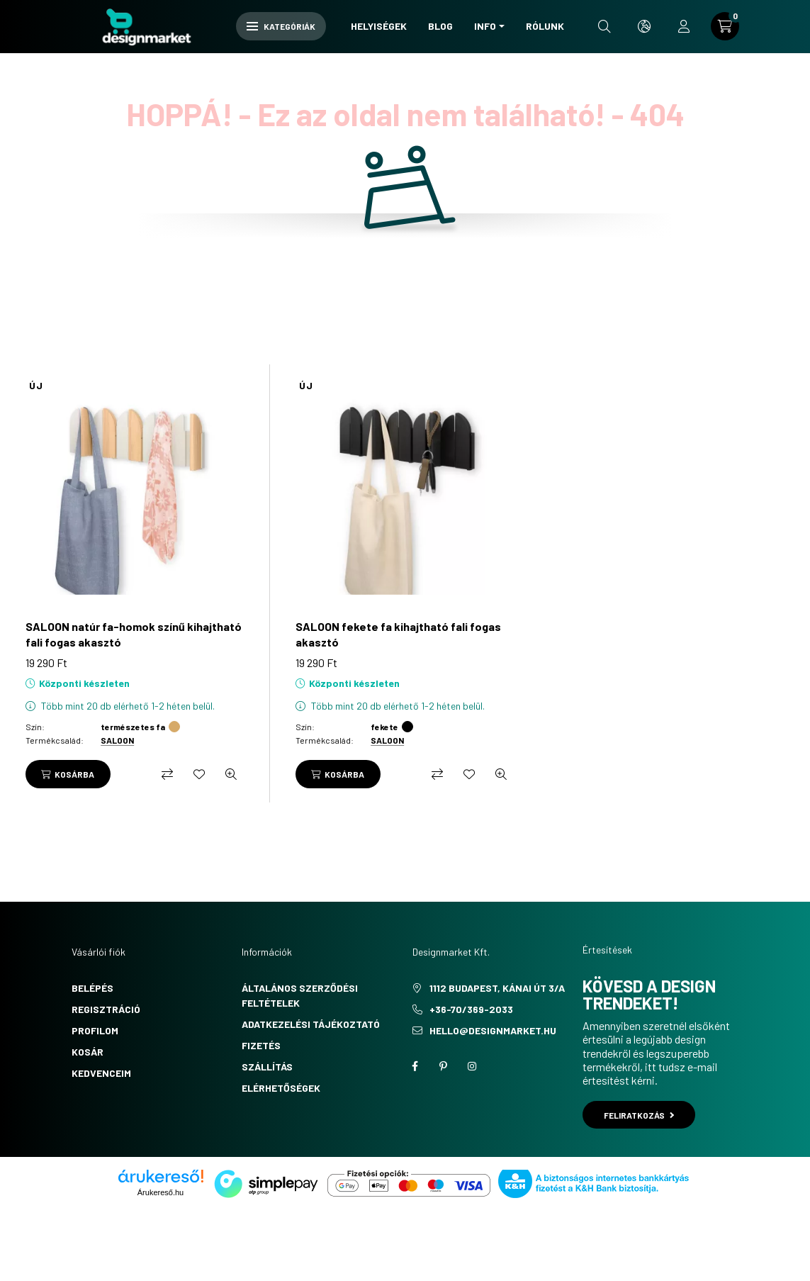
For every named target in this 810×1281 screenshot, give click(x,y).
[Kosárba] (68, 774)
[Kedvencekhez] (199, 774)
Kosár (87, 1052)
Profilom (95, 1030)
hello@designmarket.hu (492, 1030)
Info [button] (485, 26)
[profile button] (684, 26)
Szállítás (267, 1067)
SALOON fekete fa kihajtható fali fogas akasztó (398, 634)
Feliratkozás (639, 1115)
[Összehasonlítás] (167, 774)
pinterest (443, 1066)
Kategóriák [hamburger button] (281, 26)
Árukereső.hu (160, 1192)
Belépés (92, 988)
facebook (415, 1066)
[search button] (604, 26)
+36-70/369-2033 (471, 1009)
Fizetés (261, 1045)
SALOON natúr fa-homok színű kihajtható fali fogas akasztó (134, 634)
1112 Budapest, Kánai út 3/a (497, 988)
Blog (440, 26)
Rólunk (545, 26)
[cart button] (725, 26)
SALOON (117, 740)
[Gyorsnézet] (231, 774)
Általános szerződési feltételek (300, 995)
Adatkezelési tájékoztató (311, 1024)
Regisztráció (106, 1009)
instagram (472, 1066)
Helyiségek (379, 26)
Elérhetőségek (281, 1088)
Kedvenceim (101, 1073)
